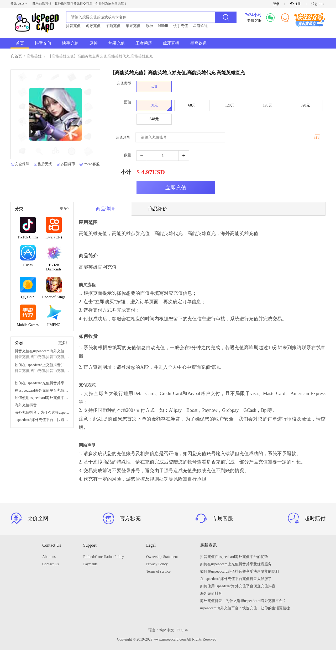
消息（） (318, 4)
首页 (20, 43)
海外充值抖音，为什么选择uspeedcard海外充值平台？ (42, 412)
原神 (149, 26)
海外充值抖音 (26, 405)
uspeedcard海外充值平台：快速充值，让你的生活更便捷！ (42, 420)
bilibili (163, 26)
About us (49, 557)
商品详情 (105, 208)
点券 (154, 86)
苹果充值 (133, 26)
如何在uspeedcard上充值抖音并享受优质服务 (42, 365)
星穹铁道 (200, 26)
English (182, 630)
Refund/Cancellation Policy (103, 557)
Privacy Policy (157, 564)
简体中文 (166, 630)
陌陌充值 (113, 26)
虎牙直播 (171, 43)
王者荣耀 (143, 43)
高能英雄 (34, 56)
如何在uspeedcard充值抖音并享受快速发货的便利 (42, 383)
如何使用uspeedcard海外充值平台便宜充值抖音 (42, 398)
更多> (64, 208)
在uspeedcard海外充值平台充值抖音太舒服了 (42, 390)
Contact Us (50, 564)
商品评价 (157, 208)
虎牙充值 (93, 26)
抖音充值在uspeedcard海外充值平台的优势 (42, 351)
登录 (276, 4)
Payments (90, 564)
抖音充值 (73, 26)
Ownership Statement (162, 557)
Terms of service (158, 571)
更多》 (63, 343)
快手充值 (180, 26)
